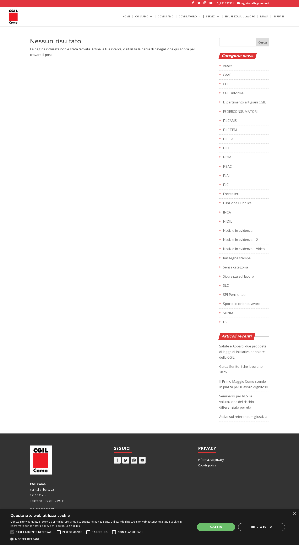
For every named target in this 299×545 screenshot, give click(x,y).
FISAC (227, 166)
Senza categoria (235, 267)
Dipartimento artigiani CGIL (244, 102)
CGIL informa (233, 93)
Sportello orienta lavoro (241, 303)
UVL (226, 322)
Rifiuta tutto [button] (261, 527)
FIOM (227, 157)
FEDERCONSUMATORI (240, 111)
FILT (226, 148)
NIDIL (227, 221)
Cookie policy (207, 465)
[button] (100, 539)
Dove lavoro (188, 16)
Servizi (211, 16)
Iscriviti (278, 16)
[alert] (149, 527)
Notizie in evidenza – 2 (240, 239)
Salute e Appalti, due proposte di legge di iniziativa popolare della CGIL (242, 352)
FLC (226, 184)
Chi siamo (141, 16)
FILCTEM (230, 129)
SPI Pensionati (234, 294)
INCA (227, 212)
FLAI (226, 175)
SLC (226, 285)
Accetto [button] (216, 527)
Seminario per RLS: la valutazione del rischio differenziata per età (236, 402)
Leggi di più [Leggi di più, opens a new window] (73, 526)
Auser (227, 65)
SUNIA (228, 313)
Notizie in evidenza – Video (244, 248)
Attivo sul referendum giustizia (243, 416)
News (264, 16)
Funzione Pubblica (237, 203)
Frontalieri (231, 194)
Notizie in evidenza (237, 230)
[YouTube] (211, 4)
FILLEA (228, 139)
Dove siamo (166, 16)
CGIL (226, 84)
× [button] (294, 513)
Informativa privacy (211, 460)
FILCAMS (230, 120)
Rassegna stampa (237, 258)
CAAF (227, 75)
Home (126, 16)
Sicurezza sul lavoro (240, 16)
